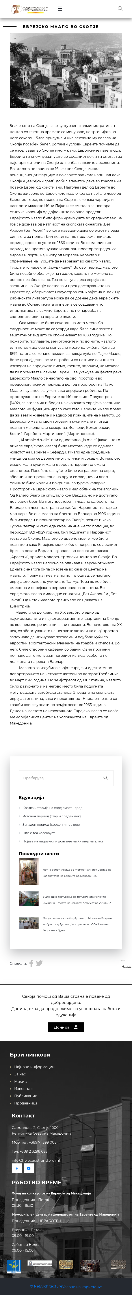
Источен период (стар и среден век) (52, 816)
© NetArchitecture (46, 1286)
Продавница (26, 1103)
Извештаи (23, 1089)
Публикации (25, 1096)
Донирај (66, 1027)
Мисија (21, 1081)
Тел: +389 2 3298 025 (30, 1151)
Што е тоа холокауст (39, 833)
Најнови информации (34, 1067)
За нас (20, 1074)
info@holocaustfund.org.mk (36, 1160)
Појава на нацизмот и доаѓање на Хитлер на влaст (63, 841)
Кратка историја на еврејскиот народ (53, 808)
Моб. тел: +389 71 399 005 (34, 1142)
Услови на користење (82, 1287)
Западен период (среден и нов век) (51, 825)
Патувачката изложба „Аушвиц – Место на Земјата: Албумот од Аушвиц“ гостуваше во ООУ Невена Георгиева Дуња (77, 924)
